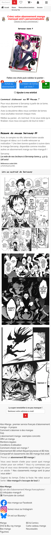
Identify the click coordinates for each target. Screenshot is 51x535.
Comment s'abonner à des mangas (16, 430)
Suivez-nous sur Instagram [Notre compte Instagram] (17, 509)
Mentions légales (8, 442)
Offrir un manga (7, 439)
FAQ (2, 433)
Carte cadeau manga (36, 526)
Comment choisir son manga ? (14, 448)
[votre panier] (30, 2)
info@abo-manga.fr (12, 492)
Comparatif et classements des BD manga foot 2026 (24, 454)
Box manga (5, 529)
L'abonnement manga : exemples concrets (20, 436)
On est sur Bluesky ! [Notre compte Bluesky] (13, 515)
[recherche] (6, 2)
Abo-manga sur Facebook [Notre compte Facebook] (16, 503)
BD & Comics (32, 523)
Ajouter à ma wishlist (25, 92)
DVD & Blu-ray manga (10, 526)
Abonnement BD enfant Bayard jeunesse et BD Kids (24, 451)
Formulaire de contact (13, 495)
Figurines (4, 532)
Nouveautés (31, 529)
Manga (3, 523)
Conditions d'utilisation (10, 445)
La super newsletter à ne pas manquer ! (25, 412)
